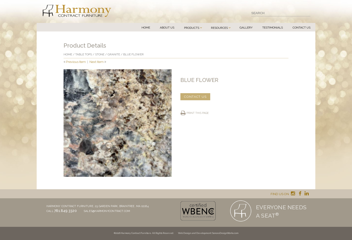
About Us (167, 27)
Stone (99, 54)
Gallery (246, 27)
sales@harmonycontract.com (107, 211)
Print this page (198, 113)
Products (191, 28)
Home (146, 27)
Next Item (96, 62)
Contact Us (301, 27)
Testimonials (272, 27)
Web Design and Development (194, 233)
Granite (114, 54)
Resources (219, 28)
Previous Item (76, 62)
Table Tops (83, 54)
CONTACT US (195, 97)
